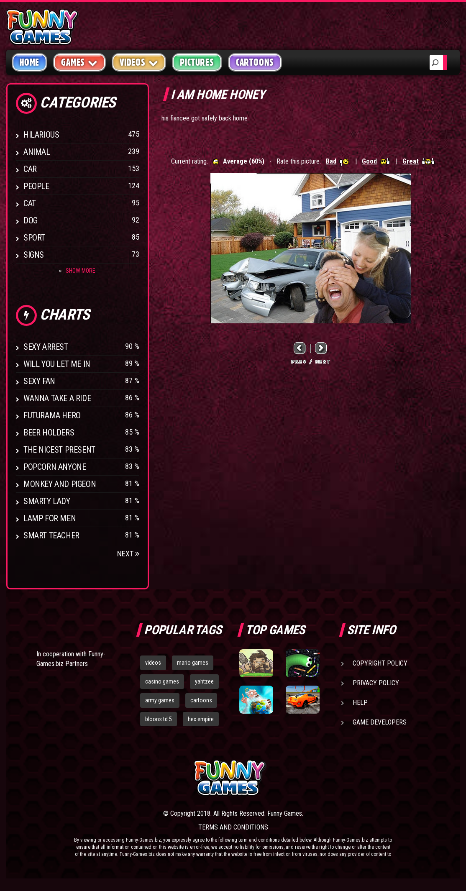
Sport (34, 238)
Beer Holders (48, 433)
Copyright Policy (380, 663)
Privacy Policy (376, 683)
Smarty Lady (46, 501)
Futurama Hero (52, 415)
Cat (29, 203)
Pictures (197, 62)
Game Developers (380, 722)
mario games (192, 662)
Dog (30, 220)
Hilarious (41, 135)
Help (360, 703)
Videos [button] (139, 62)
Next (128, 553)
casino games (162, 681)
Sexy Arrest (45, 347)
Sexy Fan (39, 381)
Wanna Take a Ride (57, 398)
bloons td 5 (158, 719)
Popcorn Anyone (54, 467)
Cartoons (255, 62)
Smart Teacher (51, 535)
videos (153, 662)
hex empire (201, 719)
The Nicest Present (59, 450)
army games (159, 700)
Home (29, 62)
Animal (36, 152)
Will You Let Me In (56, 364)
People (36, 186)
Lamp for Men (49, 518)
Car (30, 169)
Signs (33, 255)
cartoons (201, 700)
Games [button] (79, 62)
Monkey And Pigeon (59, 484)
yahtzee (204, 681)
